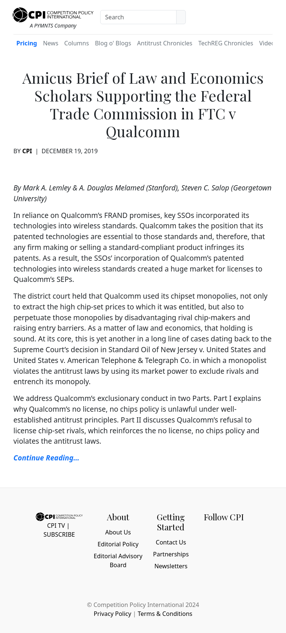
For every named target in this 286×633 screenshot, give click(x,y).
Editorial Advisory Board (118, 560)
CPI (27, 151)
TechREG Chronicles (225, 43)
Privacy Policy (112, 614)
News (50, 43)
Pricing (26, 43)
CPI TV (56, 525)
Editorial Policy (118, 544)
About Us (118, 532)
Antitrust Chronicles (164, 43)
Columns (76, 43)
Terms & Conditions (165, 614)
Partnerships (171, 554)
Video (267, 43)
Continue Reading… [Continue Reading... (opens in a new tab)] (46, 458)
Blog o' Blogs (113, 43)
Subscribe (59, 534)
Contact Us (171, 542)
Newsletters (170, 566)
